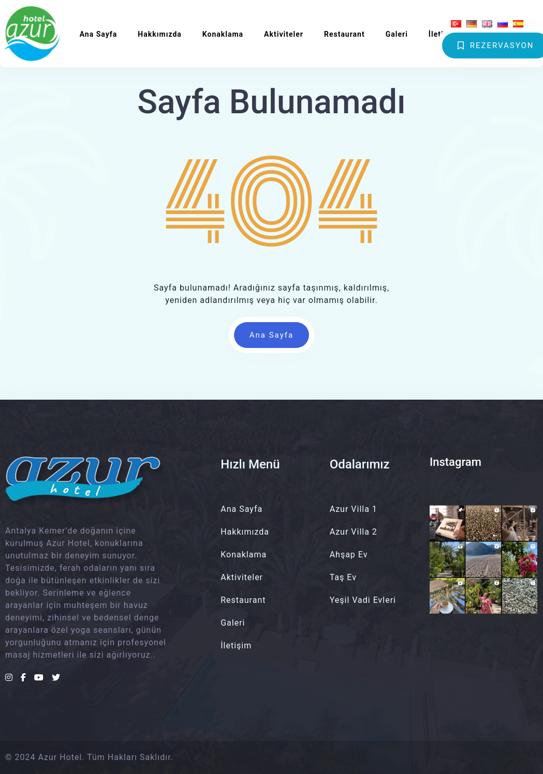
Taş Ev (343, 577)
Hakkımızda (160, 34)
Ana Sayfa (99, 34)
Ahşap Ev (349, 554)
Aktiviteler (283, 34)
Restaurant (344, 34)
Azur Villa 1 (353, 509)
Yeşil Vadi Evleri (363, 600)
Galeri (397, 34)
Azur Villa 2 (353, 532)
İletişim (443, 34)
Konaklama (222, 34)
